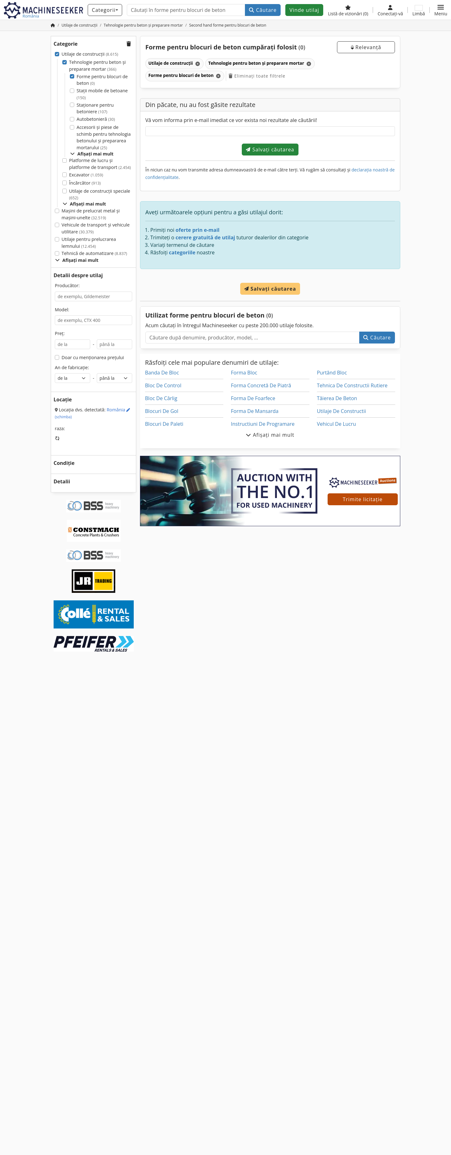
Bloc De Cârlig (161, 398)
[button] (440, 10)
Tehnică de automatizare (94, 253)
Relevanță (366, 47)
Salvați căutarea (270, 149)
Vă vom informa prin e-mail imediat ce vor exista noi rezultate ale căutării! (231, 120)
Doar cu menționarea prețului (93, 357)
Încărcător (85, 183)
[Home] (79, 25)
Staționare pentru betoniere (95, 108)
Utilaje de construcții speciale (99, 194)
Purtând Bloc (332, 372)
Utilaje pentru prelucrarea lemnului (89, 242)
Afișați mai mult (91, 154)
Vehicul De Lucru (336, 423)
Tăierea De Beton (337, 398)
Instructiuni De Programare (262, 423)
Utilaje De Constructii (341, 411)
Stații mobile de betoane (102, 94)
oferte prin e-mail (198, 229)
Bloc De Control (163, 385)
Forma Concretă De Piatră (261, 385)
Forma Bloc (244, 372)
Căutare (263, 10)
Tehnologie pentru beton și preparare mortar (97, 65)
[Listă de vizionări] (348, 10)
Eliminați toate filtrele (257, 76)
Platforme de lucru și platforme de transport (100, 163)
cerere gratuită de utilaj (205, 237)
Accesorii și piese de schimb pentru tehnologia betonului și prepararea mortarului (104, 137)
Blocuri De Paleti (164, 423)
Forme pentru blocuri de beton (102, 80)
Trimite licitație (362, 499)
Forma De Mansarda (254, 411)
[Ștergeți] (197, 63)
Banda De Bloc (162, 372)
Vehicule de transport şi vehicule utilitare (96, 228)
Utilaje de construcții (90, 54)
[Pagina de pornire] (53, 25)
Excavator (86, 175)
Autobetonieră (96, 119)
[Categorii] (105, 10)
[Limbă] (418, 10)
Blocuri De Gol (161, 411)
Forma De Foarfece (253, 398)
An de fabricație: (72, 367)
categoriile (182, 252)
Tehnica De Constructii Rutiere (352, 385)
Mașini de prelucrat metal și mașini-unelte (91, 214)
